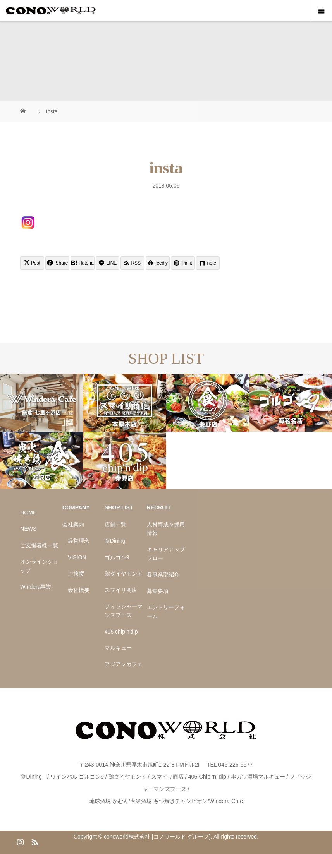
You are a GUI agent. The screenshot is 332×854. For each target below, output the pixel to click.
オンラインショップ (39, 566)
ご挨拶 (76, 573)
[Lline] (108, 263)
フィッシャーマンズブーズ (124, 610)
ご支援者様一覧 (39, 545)
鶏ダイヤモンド (124, 573)
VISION (77, 557)
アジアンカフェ (124, 664)
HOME (28, 512)
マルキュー (118, 648)
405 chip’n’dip (121, 632)
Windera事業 (35, 587)
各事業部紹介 (163, 574)
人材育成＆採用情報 (166, 528)
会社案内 (73, 524)
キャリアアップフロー (166, 554)
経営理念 (78, 541)
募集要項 (158, 591)
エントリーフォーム (166, 611)
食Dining (115, 541)
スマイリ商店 (121, 590)
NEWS (28, 529)
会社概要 (78, 590)
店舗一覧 (115, 524)
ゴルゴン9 (117, 557)
